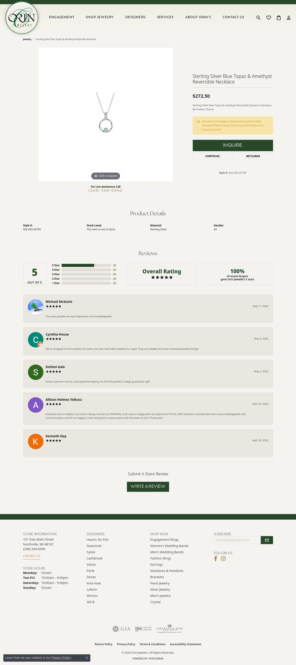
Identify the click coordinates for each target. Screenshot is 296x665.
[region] (106, 114)
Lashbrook (95, 558)
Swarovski (94, 546)
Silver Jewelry (160, 589)
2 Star (56, 279)
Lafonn (92, 589)
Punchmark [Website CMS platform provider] (156, 658)
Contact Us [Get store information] (32, 556)
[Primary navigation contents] (147, 17)
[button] (258, 17)
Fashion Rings (160, 558)
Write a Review (148, 487)
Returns (253, 156)
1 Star (56, 283)
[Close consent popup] (86, 658)
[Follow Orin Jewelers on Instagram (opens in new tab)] (223, 558)
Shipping (212, 156)
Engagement (61, 17)
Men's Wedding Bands (167, 552)
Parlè (91, 571)
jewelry (27, 39)
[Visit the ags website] (169, 628)
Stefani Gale (55, 367)
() (114, 265)
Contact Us (233, 17)
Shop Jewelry (100, 17)
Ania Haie (94, 583)
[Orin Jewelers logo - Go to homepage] (21, 17)
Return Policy (104, 644)
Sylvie (91, 552)
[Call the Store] (34, 549)
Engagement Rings (164, 539)
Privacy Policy (126, 644)
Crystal (155, 602)
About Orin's (198, 17)
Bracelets (157, 577)
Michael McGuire (59, 301)
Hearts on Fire (97, 539)
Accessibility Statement (185, 644)
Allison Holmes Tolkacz (64, 399)
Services (165, 17)
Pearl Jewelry (160, 583)
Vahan (91, 564)
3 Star (56, 274)
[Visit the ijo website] (143, 628)
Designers (135, 17)
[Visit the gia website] (121, 628)
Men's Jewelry (160, 596)
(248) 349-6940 (106, 191)
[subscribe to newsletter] (267, 540)
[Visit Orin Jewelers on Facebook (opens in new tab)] (215, 558)
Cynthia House (57, 334)
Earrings (156, 564)
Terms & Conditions (153, 644)
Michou (92, 596)
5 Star (56, 265)
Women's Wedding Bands (169, 546)
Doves (91, 577)
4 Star (56, 270)
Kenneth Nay (56, 436)
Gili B (91, 602)
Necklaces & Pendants (167, 571)
